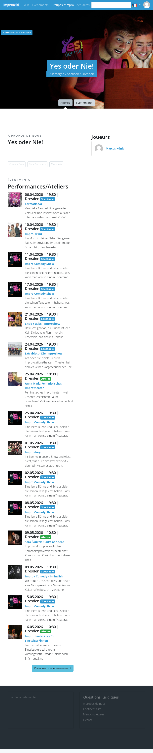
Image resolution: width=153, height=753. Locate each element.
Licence (88, 720)
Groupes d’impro (62, 5)
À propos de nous (94, 703)
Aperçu (65, 103)
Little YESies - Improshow (42, 323)
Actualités (83, 5)
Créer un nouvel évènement (52, 668)
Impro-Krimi (33, 234)
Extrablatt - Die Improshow (43, 353)
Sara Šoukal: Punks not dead (44, 542)
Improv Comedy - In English (44, 576)
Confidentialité (92, 709)
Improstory (33, 452)
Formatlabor (33, 204)
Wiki (26, 5)
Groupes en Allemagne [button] (16, 32)
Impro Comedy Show (39, 264)
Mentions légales (93, 714)
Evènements (40, 5)
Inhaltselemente (26, 697)
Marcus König (115, 148)
